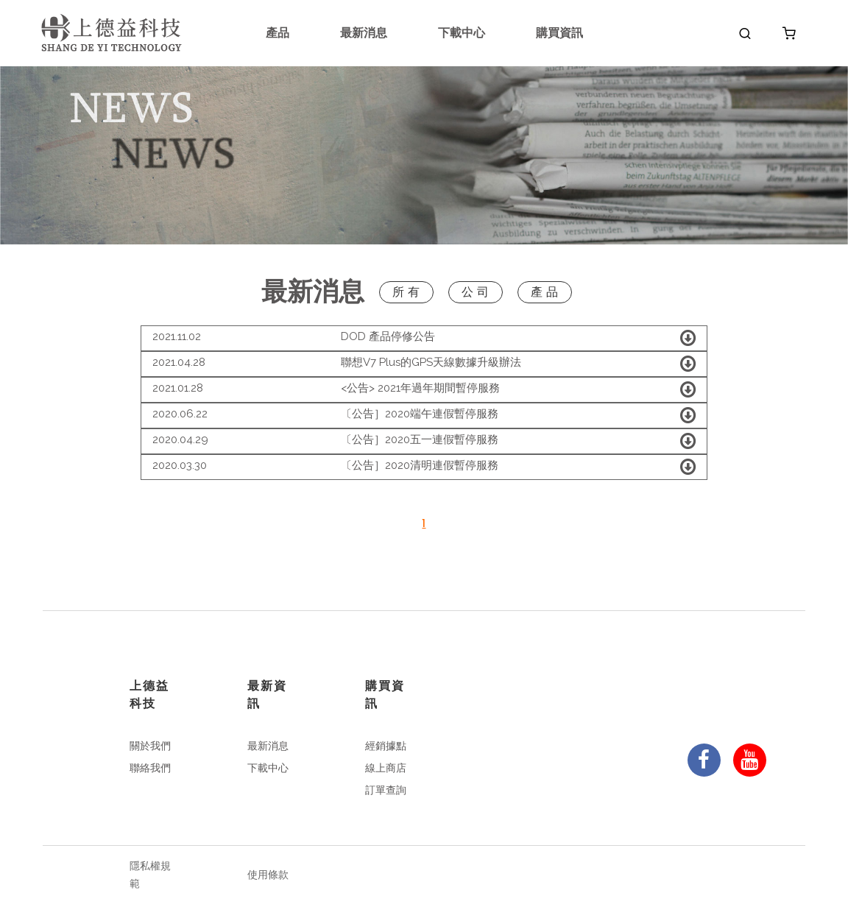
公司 (477, 291)
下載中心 (461, 32)
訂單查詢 (385, 790)
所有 (407, 291)
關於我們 (150, 745)
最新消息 (363, 32)
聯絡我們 (150, 767)
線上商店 (385, 767)
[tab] (424, 338)
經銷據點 (385, 745)
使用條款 (268, 874)
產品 (277, 32)
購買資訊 (559, 32)
